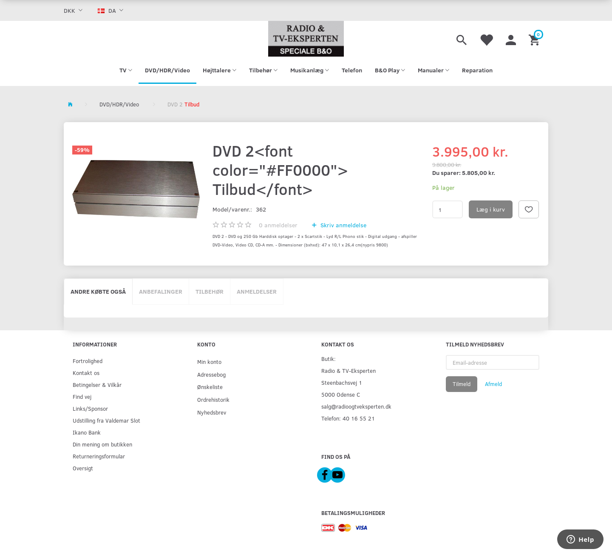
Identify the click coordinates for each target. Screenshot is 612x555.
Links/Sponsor (90, 408)
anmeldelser (278, 225)
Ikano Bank (87, 432)
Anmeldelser (257, 291)
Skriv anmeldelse (342, 225)
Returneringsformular (99, 456)
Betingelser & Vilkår (97, 384)
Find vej (82, 396)
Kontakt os (86, 372)
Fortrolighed (87, 360)
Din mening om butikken (102, 444)
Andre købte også (98, 291)
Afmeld (493, 384)
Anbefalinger (160, 291)
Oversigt (83, 468)
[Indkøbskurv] (535, 39)
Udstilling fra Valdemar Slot (106, 420)
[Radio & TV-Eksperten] (306, 39)
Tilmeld (461, 384)
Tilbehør (210, 291)
